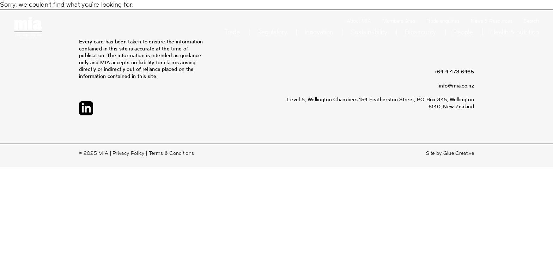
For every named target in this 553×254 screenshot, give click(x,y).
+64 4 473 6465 (454, 71)
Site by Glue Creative (450, 153)
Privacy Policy (128, 153)
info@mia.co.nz (456, 86)
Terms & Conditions (171, 153)
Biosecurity (420, 32)
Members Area (398, 21)
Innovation (318, 32)
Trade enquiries (443, 21)
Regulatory (272, 32)
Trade (232, 32)
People (463, 32)
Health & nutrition (514, 32)
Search (531, 21)
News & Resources (491, 21)
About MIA (359, 21)
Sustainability (369, 32)
